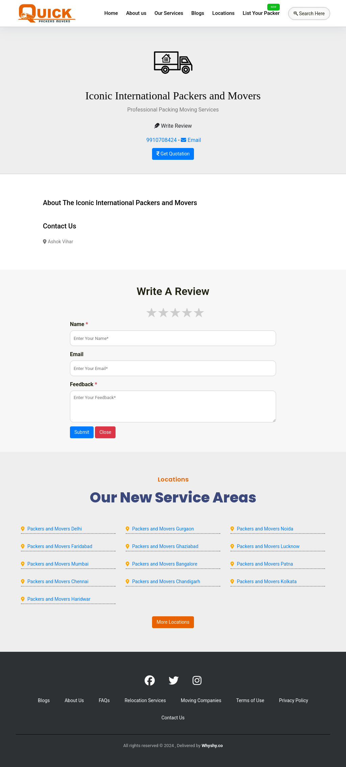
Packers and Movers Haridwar (58, 599)
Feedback (83, 384)
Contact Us (173, 717)
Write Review (173, 126)
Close (105, 432)
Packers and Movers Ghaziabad (165, 546)
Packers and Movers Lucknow (268, 546)
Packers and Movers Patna (265, 564)
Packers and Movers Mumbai (58, 564)
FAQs (104, 700)
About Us (74, 700)
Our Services (168, 13)
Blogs (197, 13)
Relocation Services (145, 700)
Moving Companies (201, 700)
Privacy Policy (293, 700)
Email (191, 140)
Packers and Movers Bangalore (164, 564)
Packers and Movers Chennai (58, 581)
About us (136, 13)
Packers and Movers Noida (265, 528)
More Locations (172, 622)
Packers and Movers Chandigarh (166, 581)
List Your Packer (261, 13)
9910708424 (161, 140)
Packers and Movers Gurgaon (163, 528)
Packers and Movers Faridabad (59, 546)
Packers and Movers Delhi (54, 528)
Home (111, 13)
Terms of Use (250, 700)
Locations (223, 13)
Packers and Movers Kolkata (267, 581)
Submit (81, 432)
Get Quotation (173, 153)
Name (79, 324)
